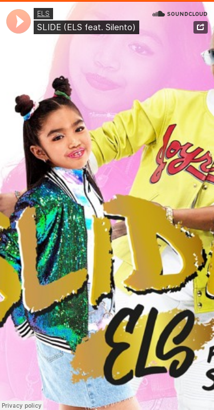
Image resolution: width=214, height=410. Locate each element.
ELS (43, 13)
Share (200, 27)
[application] (18, 21)
